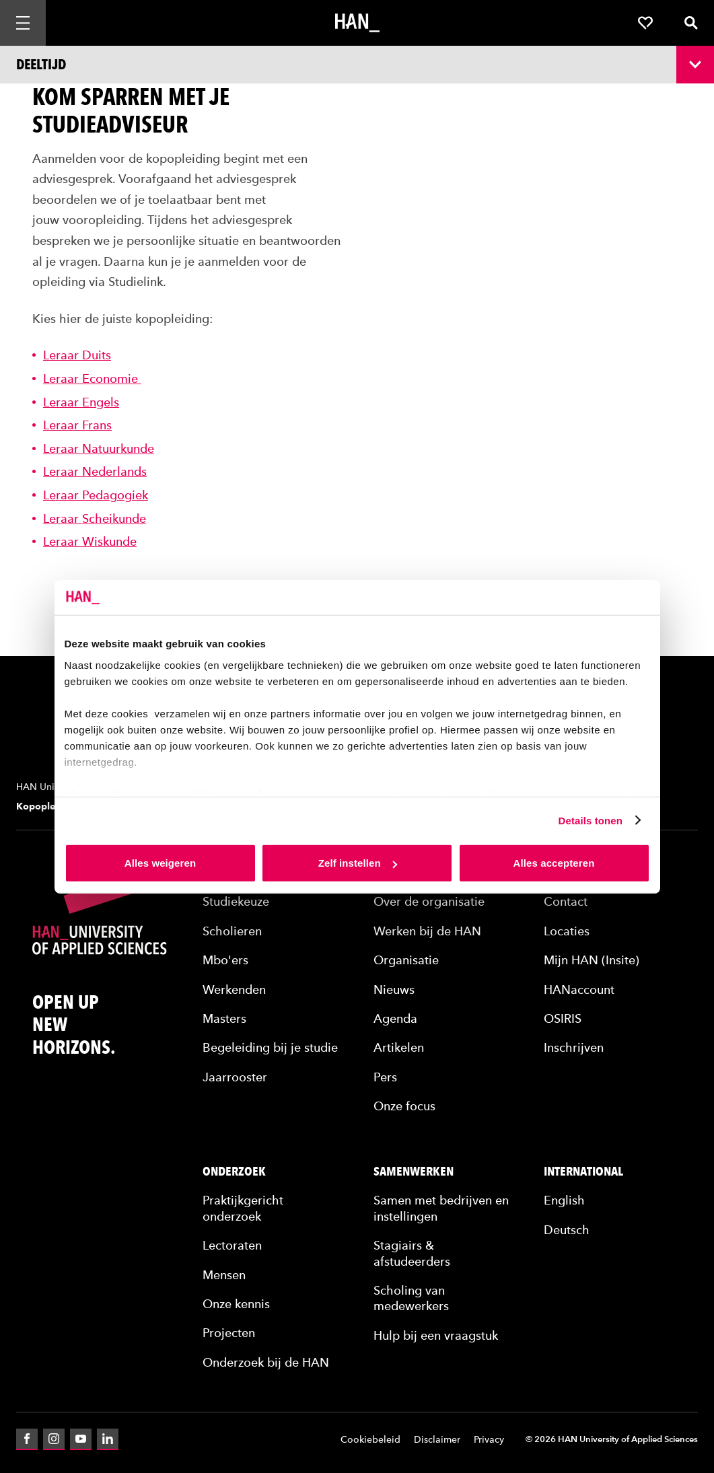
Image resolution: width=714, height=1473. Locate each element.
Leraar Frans (77, 425)
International (583, 1171)
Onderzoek (234, 1171)
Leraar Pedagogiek (95, 495)
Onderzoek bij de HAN (266, 1362)
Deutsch (567, 1230)
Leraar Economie (92, 378)
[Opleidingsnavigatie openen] (357, 64)
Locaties (567, 931)
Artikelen (398, 1047)
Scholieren (232, 931)
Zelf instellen (357, 863)
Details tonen (590, 820)
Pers (385, 1077)
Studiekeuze (236, 901)
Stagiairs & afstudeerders (411, 1253)
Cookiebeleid (370, 1439)
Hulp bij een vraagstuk (435, 1335)
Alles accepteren (554, 863)
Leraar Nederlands (95, 471)
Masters (224, 1018)
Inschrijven (574, 1047)
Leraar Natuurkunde (98, 448)
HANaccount (579, 989)
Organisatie (406, 960)
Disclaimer (437, 1439)
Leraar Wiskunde (90, 541)
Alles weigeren (160, 863)
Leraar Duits (77, 355)
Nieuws (394, 989)
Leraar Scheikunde (94, 518)
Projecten (229, 1333)
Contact (565, 901)
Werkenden (234, 989)
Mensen (224, 1275)
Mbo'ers (225, 960)
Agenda (395, 1018)
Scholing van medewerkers (411, 1298)
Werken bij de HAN (427, 931)
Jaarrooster (235, 1077)
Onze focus (404, 1106)
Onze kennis (236, 1304)
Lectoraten (232, 1245)
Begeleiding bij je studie (270, 1047)
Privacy (489, 1439)
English (564, 1200)
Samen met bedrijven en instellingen (441, 1208)
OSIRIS (562, 1018)
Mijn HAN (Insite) (591, 960)
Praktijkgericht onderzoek (243, 1208)
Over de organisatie (429, 901)
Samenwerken (413, 1171)
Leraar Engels (81, 402)
